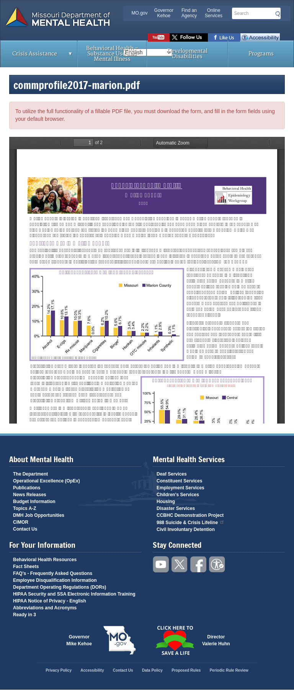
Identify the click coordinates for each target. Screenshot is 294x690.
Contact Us (25, 529)
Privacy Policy (59, 670)
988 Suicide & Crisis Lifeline (191, 522)
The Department (30, 474)
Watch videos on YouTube (159, 37)
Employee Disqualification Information (55, 580)
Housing (166, 501)
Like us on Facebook (224, 37)
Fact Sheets (26, 566)
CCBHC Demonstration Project (190, 515)
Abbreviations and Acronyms (45, 607)
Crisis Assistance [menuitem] (36, 56)
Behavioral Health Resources (45, 559)
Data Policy (152, 670)
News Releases (29, 494)
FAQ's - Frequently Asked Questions (52, 573)
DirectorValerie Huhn (216, 640)
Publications (26, 487)
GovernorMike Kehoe (79, 640)
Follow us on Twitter (189, 37)
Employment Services (180, 487)
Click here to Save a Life (174, 640)
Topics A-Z (24, 508)
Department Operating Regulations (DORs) (59, 587)
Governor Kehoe (163, 13)
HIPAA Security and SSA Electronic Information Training (74, 594)
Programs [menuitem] (261, 53)
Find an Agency (189, 13)
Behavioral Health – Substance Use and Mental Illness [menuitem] (112, 53)
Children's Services (178, 494)
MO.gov (140, 13)
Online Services (213, 13)
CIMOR (20, 522)
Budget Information (34, 501)
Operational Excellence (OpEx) (46, 481)
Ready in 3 (24, 614)
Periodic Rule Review (229, 670)
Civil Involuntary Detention (186, 529)
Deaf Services (172, 474)
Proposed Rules (186, 670)
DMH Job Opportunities (38, 515)
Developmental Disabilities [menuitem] (187, 54)
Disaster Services (176, 508)
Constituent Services (179, 481)
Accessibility (260, 37)
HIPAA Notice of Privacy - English (49, 601)
